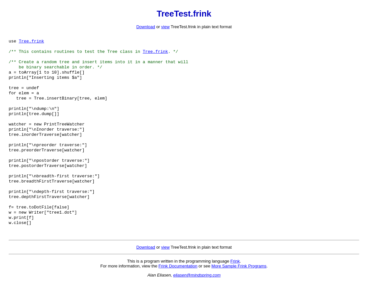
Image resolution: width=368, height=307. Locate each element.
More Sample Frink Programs (239, 291)
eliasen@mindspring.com (196, 300)
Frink (235, 286)
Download (145, 26)
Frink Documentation (178, 291)
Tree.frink (31, 42)
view (165, 26)
